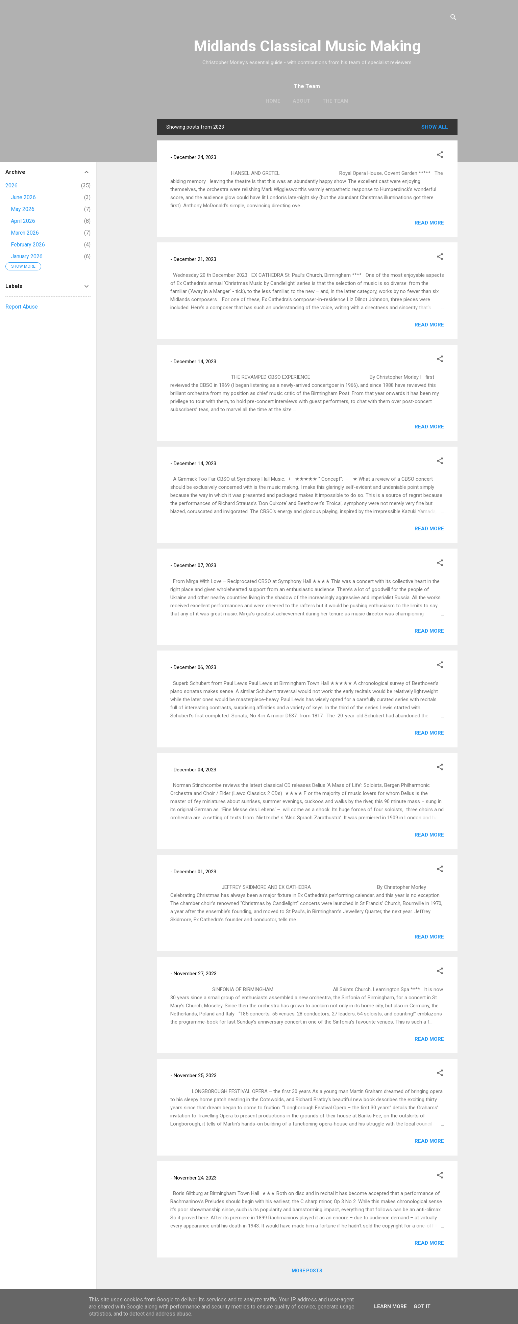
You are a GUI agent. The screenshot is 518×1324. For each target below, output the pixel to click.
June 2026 (23, 197)
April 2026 (23, 221)
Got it (422, 1306)
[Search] (453, 18)
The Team (335, 101)
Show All (434, 127)
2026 (11, 185)
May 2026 (22, 209)
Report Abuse (21, 306)
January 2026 (27, 256)
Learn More (390, 1306)
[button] (440, 156)
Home (273, 101)
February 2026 (28, 244)
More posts (307, 1270)
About (301, 101)
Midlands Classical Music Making (307, 46)
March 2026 (25, 233)
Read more (429, 223)
